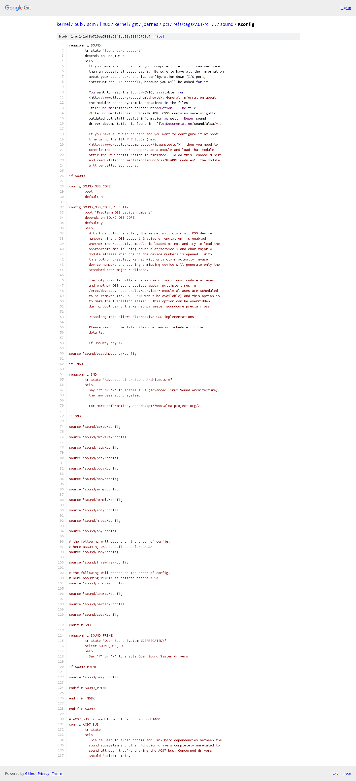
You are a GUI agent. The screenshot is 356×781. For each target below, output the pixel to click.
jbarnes (150, 24)
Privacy (43, 773)
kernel (63, 24)
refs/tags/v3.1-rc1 (192, 24)
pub (78, 24)
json (347, 773)
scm (91, 24)
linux (105, 24)
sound (226, 24)
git (135, 24)
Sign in (346, 7)
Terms (57, 773)
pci (165, 24)
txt (335, 773)
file (158, 36)
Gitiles (30, 773)
